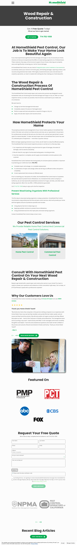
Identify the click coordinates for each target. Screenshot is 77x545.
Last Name (42, 440)
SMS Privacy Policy (38, 481)
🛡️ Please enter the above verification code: (22, 473)
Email (41, 445)
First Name (14, 440)
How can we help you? (17, 460)
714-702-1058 (46, 36)
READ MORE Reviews (29, 335)
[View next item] (16, 335)
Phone (13, 445)
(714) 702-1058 (18, 186)
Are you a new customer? (18, 455)
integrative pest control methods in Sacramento (50, 67)
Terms (45, 481)
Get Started (31, 37)
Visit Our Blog (38, 537)
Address (14, 450)
